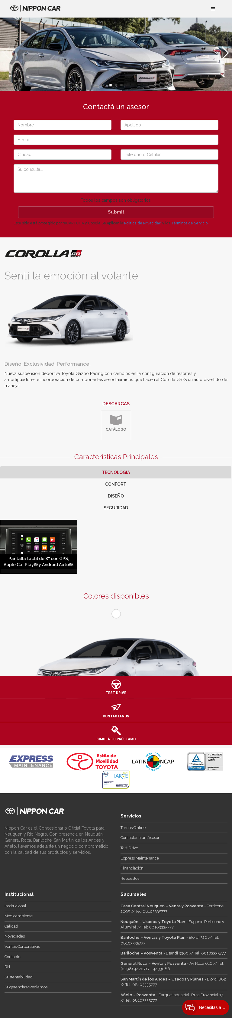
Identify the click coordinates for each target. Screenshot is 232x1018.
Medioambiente (19, 916)
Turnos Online (133, 827)
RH (7, 966)
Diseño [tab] (116, 496)
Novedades (15, 936)
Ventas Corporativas (22, 946)
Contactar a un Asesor (140, 837)
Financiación (132, 868)
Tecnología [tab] (116, 472)
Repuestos (130, 878)
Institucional (15, 906)
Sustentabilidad (19, 977)
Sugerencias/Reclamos (26, 987)
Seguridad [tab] (116, 507)
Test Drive (129, 848)
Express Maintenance (140, 858)
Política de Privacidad (142, 223)
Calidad (11, 926)
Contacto (12, 956)
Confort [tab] (115, 484)
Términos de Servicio (189, 223)
